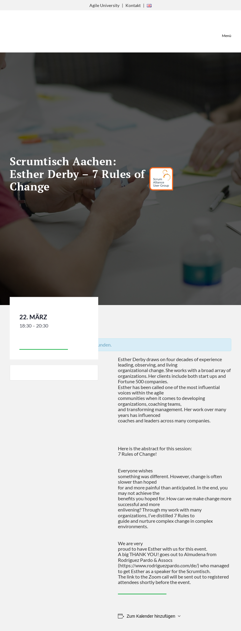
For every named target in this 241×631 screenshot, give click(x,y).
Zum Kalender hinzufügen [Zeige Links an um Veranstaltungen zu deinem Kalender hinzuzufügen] (151, 616)
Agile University (104, 5)
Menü (226, 35)
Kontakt (133, 5)
